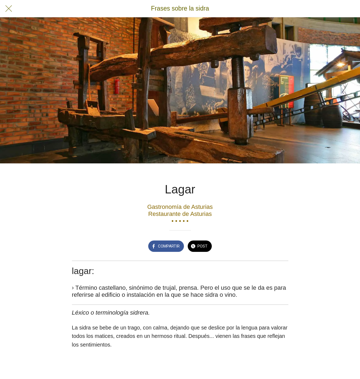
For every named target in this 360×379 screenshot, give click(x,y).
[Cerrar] (8, 8)
